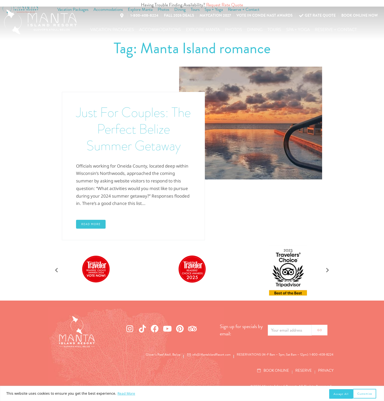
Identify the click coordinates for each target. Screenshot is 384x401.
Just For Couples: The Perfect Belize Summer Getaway (133, 128)
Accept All (365, 394)
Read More (126, 394)
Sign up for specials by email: (241, 330)
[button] (112, 30)
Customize (340, 394)
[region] (192, 394)
